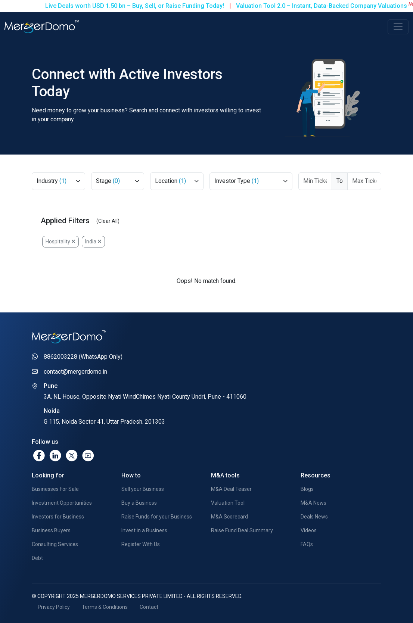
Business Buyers (51, 530)
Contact (149, 607)
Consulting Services (55, 544)
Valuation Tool (228, 503)
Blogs (307, 489)
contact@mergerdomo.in (75, 371)
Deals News (314, 517)
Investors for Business (58, 517)
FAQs (307, 544)
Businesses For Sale (55, 489)
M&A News (313, 503)
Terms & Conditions (105, 607)
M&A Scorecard (229, 517)
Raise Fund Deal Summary (242, 530)
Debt (37, 558)
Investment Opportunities (62, 503)
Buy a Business (139, 503)
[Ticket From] (315, 181)
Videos (309, 530)
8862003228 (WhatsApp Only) (83, 356)
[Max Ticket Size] (364, 181)
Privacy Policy (54, 607)
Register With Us (140, 544)
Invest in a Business (144, 530)
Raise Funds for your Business (156, 517)
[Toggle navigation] (398, 26)
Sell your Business (142, 489)
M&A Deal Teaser (231, 489)
